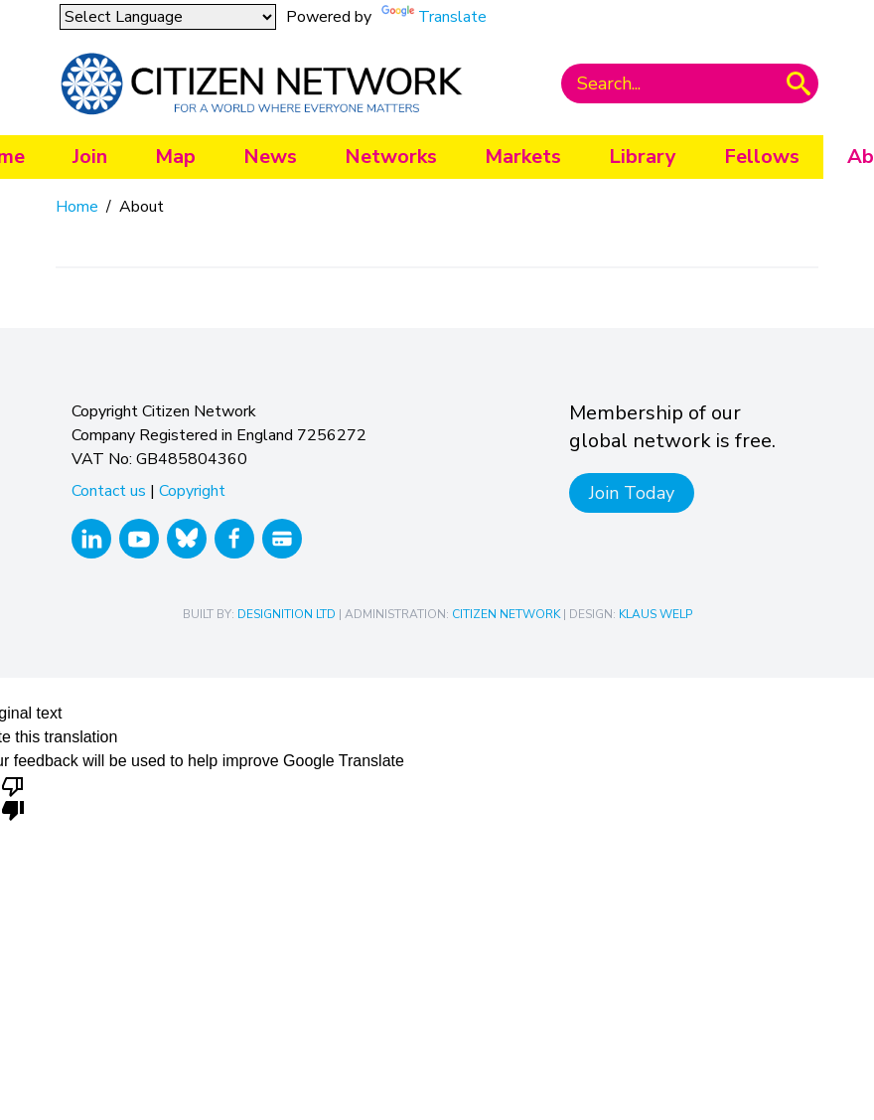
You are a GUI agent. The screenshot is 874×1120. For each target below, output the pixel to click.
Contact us (109, 491)
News (270, 156)
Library (642, 156)
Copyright (192, 491)
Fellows (762, 156)
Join (90, 156)
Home (77, 207)
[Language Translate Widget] (168, 17)
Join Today (631, 493)
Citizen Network (506, 614)
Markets (523, 156)
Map (175, 156)
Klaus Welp (655, 614)
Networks (391, 156)
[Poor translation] (13, 797)
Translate (452, 17)
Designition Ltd (286, 614)
